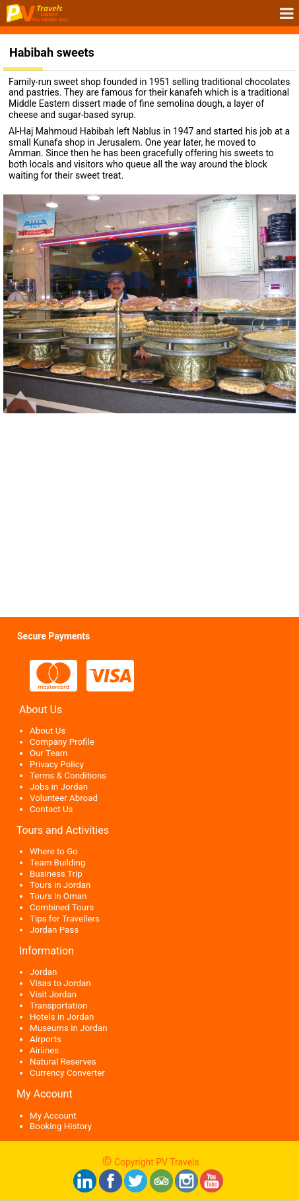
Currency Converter (67, 1073)
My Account (53, 1116)
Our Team (48, 753)
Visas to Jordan (60, 983)
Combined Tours (62, 907)
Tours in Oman (58, 896)
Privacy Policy (57, 764)
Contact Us (51, 809)
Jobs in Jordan (59, 787)
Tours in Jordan (60, 885)
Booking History (61, 1126)
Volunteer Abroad (64, 798)
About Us (47, 731)
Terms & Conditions (68, 775)
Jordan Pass (54, 930)
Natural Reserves (63, 1062)
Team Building (57, 862)
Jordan (43, 972)
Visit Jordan (53, 994)
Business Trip (56, 874)
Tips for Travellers (65, 918)
